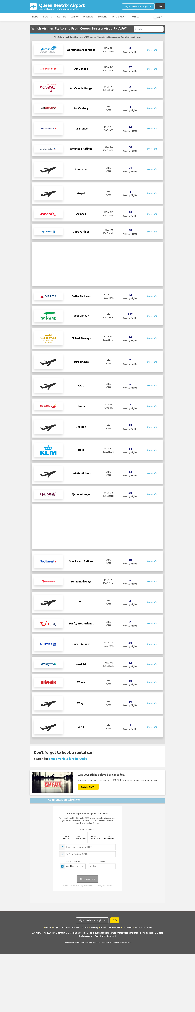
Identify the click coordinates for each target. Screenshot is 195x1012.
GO (160, 6)
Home (35, 17)
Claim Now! (88, 818)
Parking (102, 17)
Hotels (135, 17)
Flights (47, 17)
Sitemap (148, 959)
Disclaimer (127, 959)
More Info (152, 50)
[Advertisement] (97, 264)
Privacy (138, 959)
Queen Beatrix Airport (62, 6)
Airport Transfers (82, 17)
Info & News (119, 17)
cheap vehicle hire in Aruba (68, 790)
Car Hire (61, 17)
